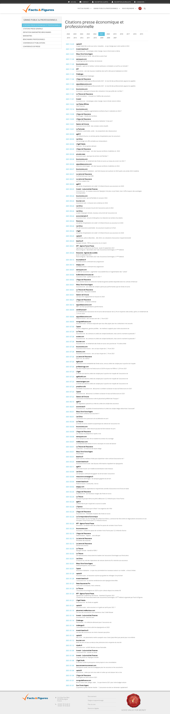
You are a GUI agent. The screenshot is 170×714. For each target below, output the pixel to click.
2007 (115, 38)
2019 (114, 34)
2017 (128, 34)
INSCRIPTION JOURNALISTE (121, 2)
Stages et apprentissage (95, 700)
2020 (108, 34)
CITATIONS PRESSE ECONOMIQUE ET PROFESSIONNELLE (41, 25)
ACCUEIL (72, 2)
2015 (141, 34)
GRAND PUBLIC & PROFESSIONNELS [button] (107, 8)
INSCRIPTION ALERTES (100, 2)
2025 (74, 34)
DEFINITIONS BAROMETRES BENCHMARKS (37, 32)
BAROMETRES (27, 36)
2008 (108, 38)
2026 (68, 34)
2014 (68, 38)
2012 (81, 38)
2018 (121, 34)
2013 (75, 38)
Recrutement (92, 696)
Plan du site (91, 704)
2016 (134, 34)
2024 (81, 34)
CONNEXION (139, 2)
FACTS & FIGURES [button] (84, 8)
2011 (88, 38)
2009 (101, 38)
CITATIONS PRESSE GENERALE (33, 29)
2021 (101, 34)
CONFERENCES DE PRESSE (31, 46)
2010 (95, 38)
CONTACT (84, 2)
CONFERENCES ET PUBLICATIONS (34, 43)
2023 (88, 34)
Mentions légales (93, 708)
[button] (145, 8)
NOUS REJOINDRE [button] (129, 8)
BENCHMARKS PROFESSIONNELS (34, 39)
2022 (94, 34)
